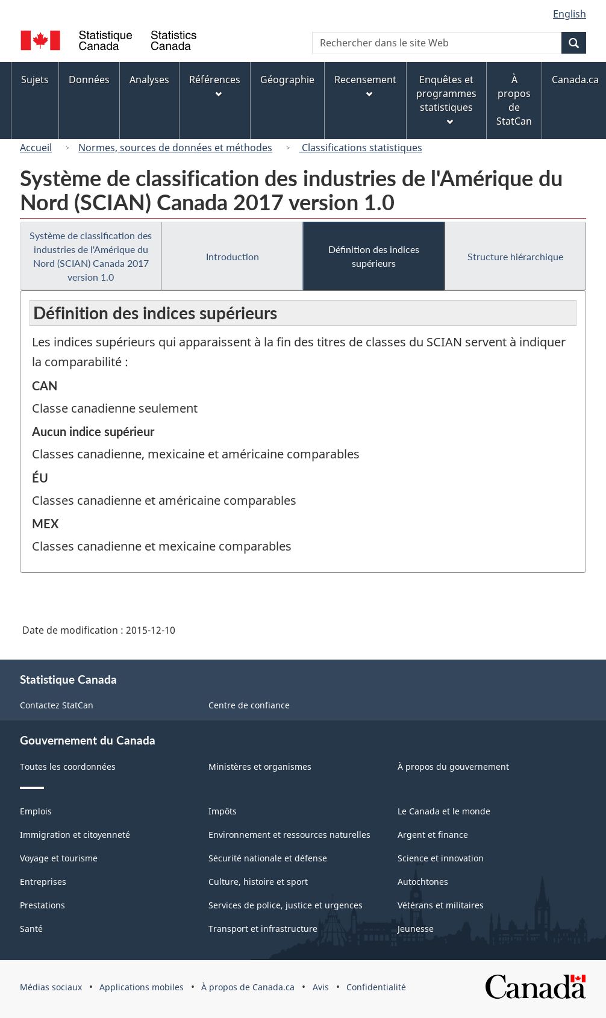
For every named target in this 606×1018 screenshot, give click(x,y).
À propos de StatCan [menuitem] (514, 100)
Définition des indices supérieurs (373, 256)
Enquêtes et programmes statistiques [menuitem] (446, 99)
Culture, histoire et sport (258, 881)
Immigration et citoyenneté (75, 834)
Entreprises (43, 881)
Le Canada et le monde (444, 811)
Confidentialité (376, 987)
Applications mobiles (141, 987)
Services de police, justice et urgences (285, 905)
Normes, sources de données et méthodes (175, 147)
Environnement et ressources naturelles (289, 834)
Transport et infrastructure (262, 928)
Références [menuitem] (214, 85)
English (569, 13)
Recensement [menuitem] (365, 85)
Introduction (232, 256)
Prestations (42, 905)
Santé (31, 928)
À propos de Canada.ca (248, 987)
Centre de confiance (249, 705)
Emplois (36, 811)
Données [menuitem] (89, 79)
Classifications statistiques (360, 147)
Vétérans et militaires (441, 905)
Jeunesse (416, 928)
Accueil (36, 147)
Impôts (222, 811)
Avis (321, 987)
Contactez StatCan (56, 705)
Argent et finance (433, 834)
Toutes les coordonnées (68, 766)
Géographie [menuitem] (287, 79)
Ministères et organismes (259, 766)
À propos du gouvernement (453, 766)
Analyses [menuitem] (149, 79)
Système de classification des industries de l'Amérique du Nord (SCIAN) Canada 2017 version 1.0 (91, 256)
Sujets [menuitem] (35, 79)
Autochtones (423, 881)
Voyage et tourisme (59, 858)
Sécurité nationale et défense (267, 858)
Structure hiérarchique (515, 256)
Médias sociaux (51, 987)
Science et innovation (441, 858)
